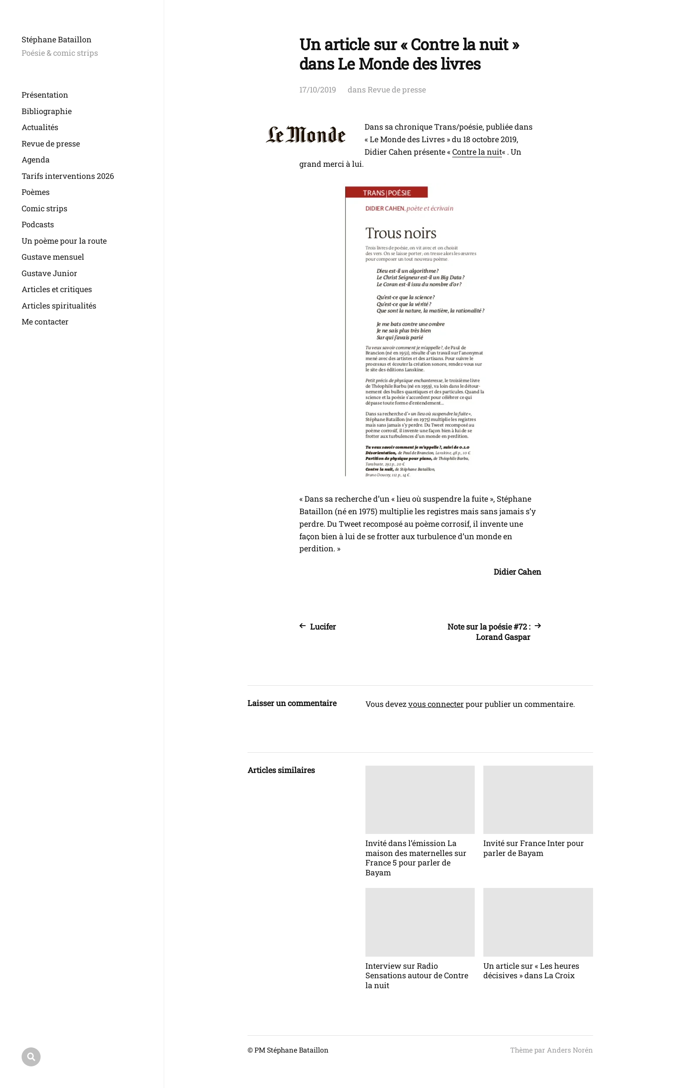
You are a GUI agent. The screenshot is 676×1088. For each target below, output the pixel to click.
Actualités (40, 127)
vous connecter (436, 704)
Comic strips (44, 208)
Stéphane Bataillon (57, 39)
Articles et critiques (57, 289)
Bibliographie (47, 111)
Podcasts (38, 224)
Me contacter (45, 321)
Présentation (45, 94)
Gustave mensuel (53, 256)
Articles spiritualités (59, 305)
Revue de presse (51, 143)
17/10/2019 (317, 89)
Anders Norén (570, 1049)
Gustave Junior (49, 273)
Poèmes (36, 192)
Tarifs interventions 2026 (68, 176)
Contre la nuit (477, 151)
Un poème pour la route (64, 240)
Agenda (36, 159)
